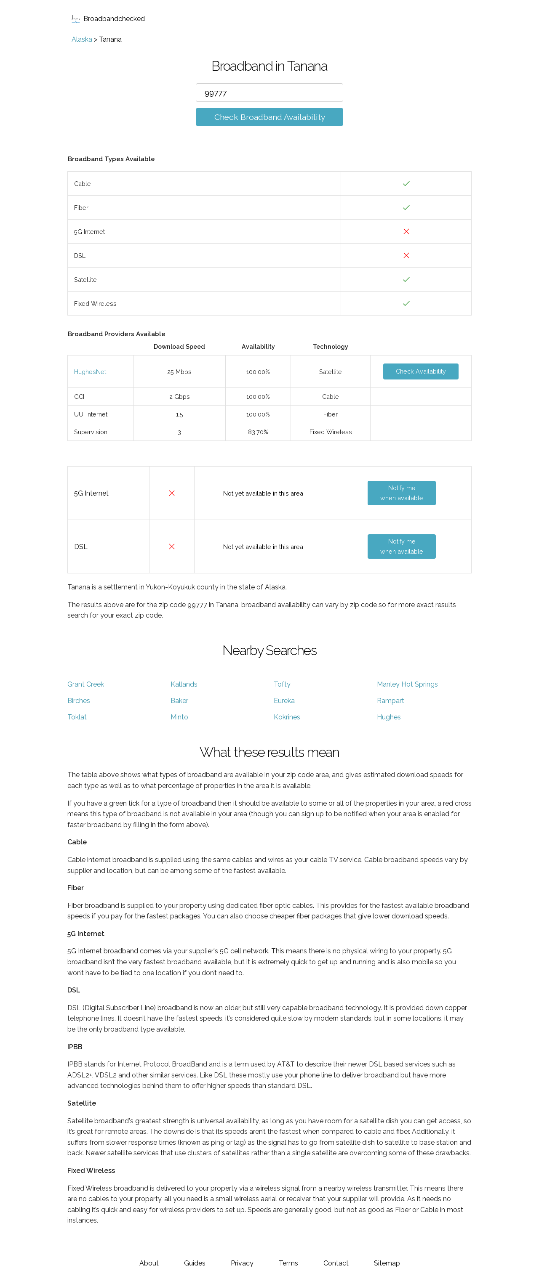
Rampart (390, 701)
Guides (194, 1263)
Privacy (242, 1263)
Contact (336, 1263)
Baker (179, 701)
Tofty (282, 684)
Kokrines (287, 717)
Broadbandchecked (108, 19)
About (149, 1263)
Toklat (77, 717)
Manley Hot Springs (407, 684)
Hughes (389, 717)
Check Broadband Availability (269, 117)
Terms (288, 1263)
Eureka (284, 701)
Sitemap (387, 1263)
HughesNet (90, 371)
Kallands (184, 684)
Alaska (82, 39)
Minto (179, 717)
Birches (78, 701)
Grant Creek (85, 684)
